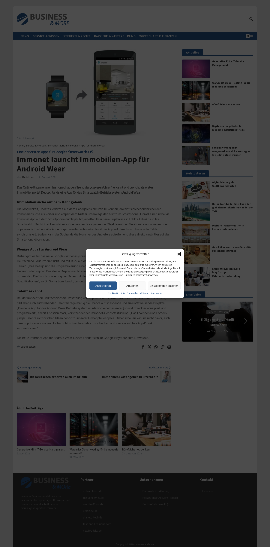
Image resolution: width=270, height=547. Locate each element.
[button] (179, 254)
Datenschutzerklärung (138, 293)
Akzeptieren (103, 285)
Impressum (156, 293)
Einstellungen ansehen (164, 285)
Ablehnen (132, 285)
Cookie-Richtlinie (116, 293)
